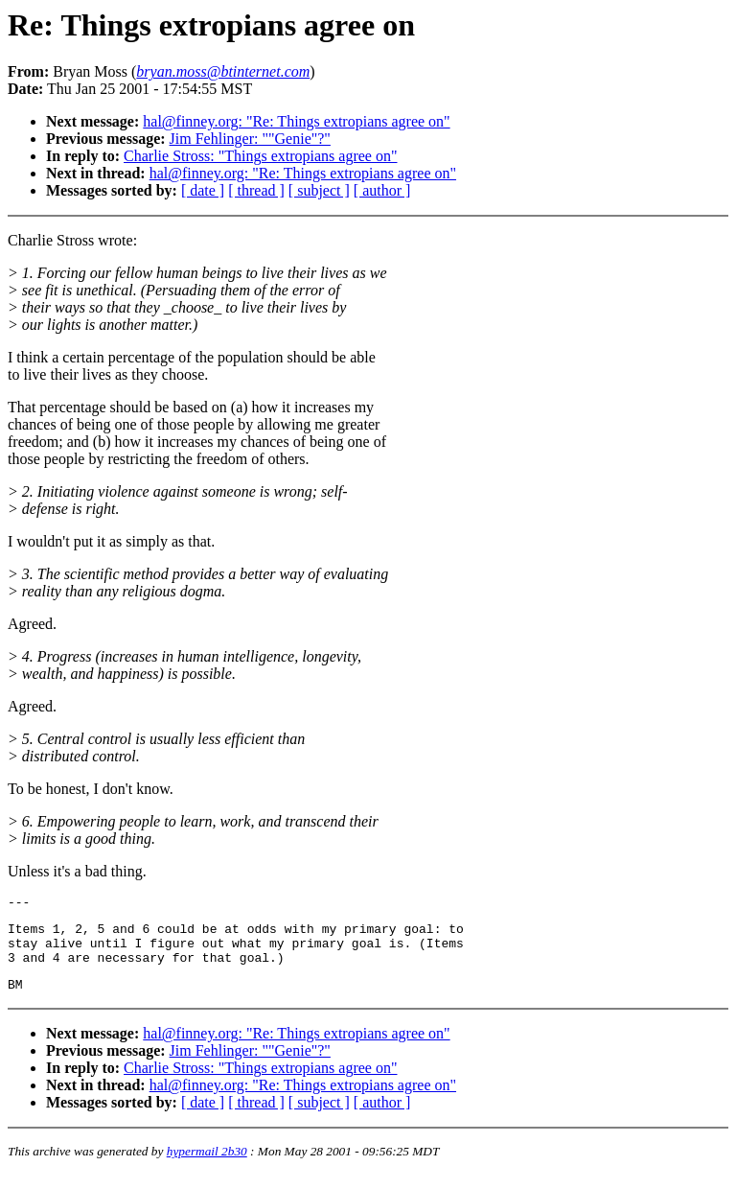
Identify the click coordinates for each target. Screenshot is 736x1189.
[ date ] (202, 190)
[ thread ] (256, 190)
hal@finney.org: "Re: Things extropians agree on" (296, 121)
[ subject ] (319, 190)
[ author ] (382, 190)
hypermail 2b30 (207, 1165)
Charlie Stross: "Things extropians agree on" (260, 156)
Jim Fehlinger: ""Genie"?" (250, 138)
